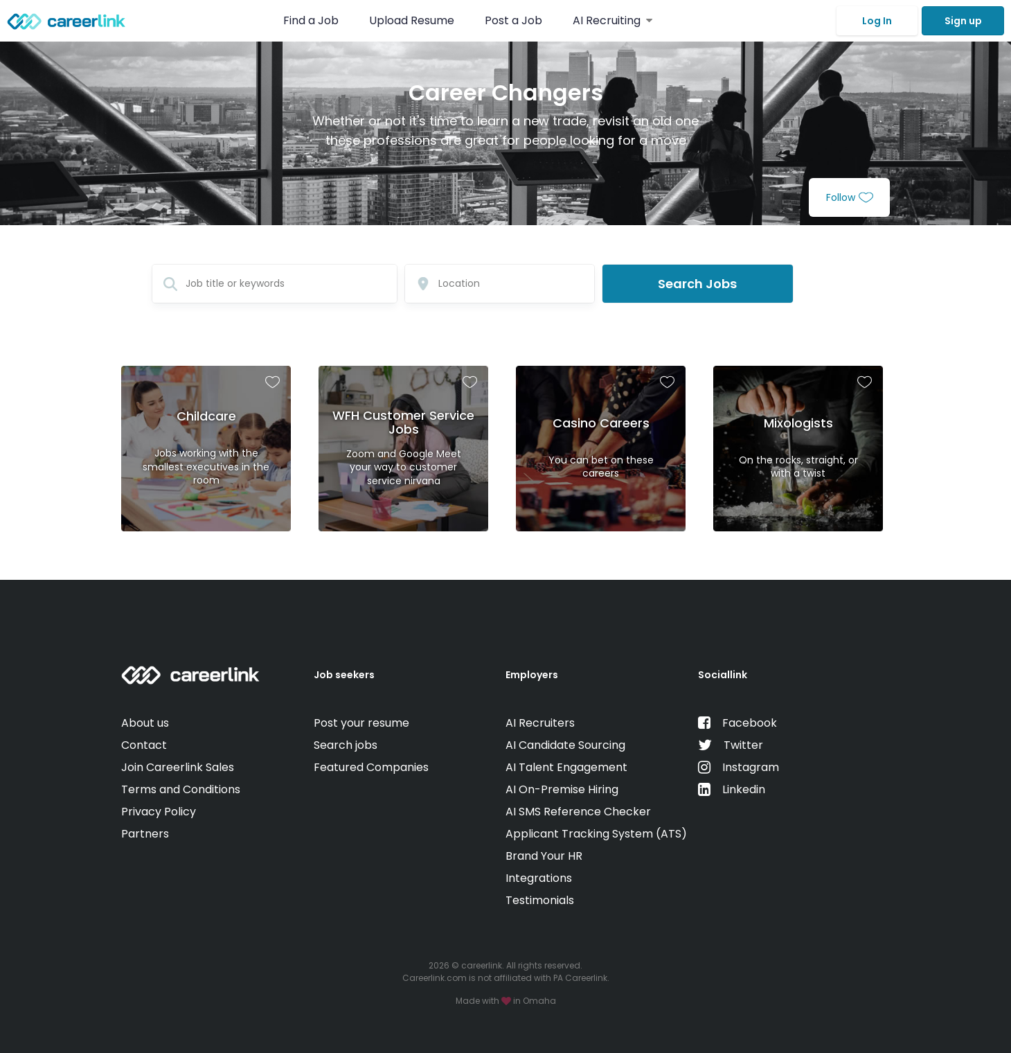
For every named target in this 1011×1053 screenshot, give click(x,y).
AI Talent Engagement (566, 767)
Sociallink (722, 675)
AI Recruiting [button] (612, 20)
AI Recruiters (540, 723)
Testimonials (540, 900)
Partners (145, 834)
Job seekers (344, 675)
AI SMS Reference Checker (578, 812)
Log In (877, 21)
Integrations (539, 878)
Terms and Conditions (180, 789)
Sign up (963, 21)
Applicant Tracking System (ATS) (596, 834)
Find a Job (312, 20)
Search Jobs (697, 283)
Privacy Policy (158, 812)
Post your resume (361, 723)
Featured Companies (371, 767)
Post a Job (515, 20)
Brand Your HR (544, 856)
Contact (144, 745)
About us (145, 723)
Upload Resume (411, 20)
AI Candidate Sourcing (565, 745)
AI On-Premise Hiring (562, 789)
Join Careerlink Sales (177, 767)
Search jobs (345, 745)
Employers (532, 675)
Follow (849, 197)
